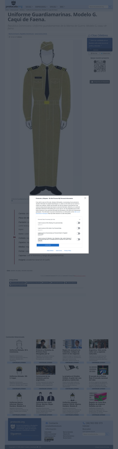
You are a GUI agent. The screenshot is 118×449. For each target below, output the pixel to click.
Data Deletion (50, 250)
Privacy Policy (67, 250)
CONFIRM (48, 245)
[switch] (78, 223)
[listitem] (59, 219)
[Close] (85, 198)
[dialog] (59, 225)
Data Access (59, 250)
